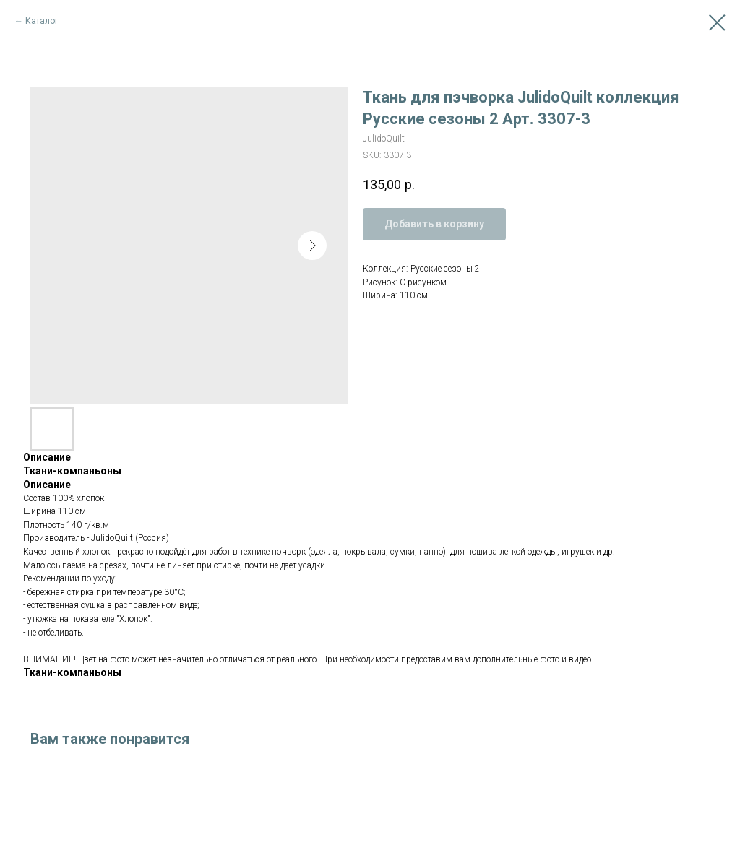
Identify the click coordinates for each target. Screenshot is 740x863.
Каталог (42, 21)
